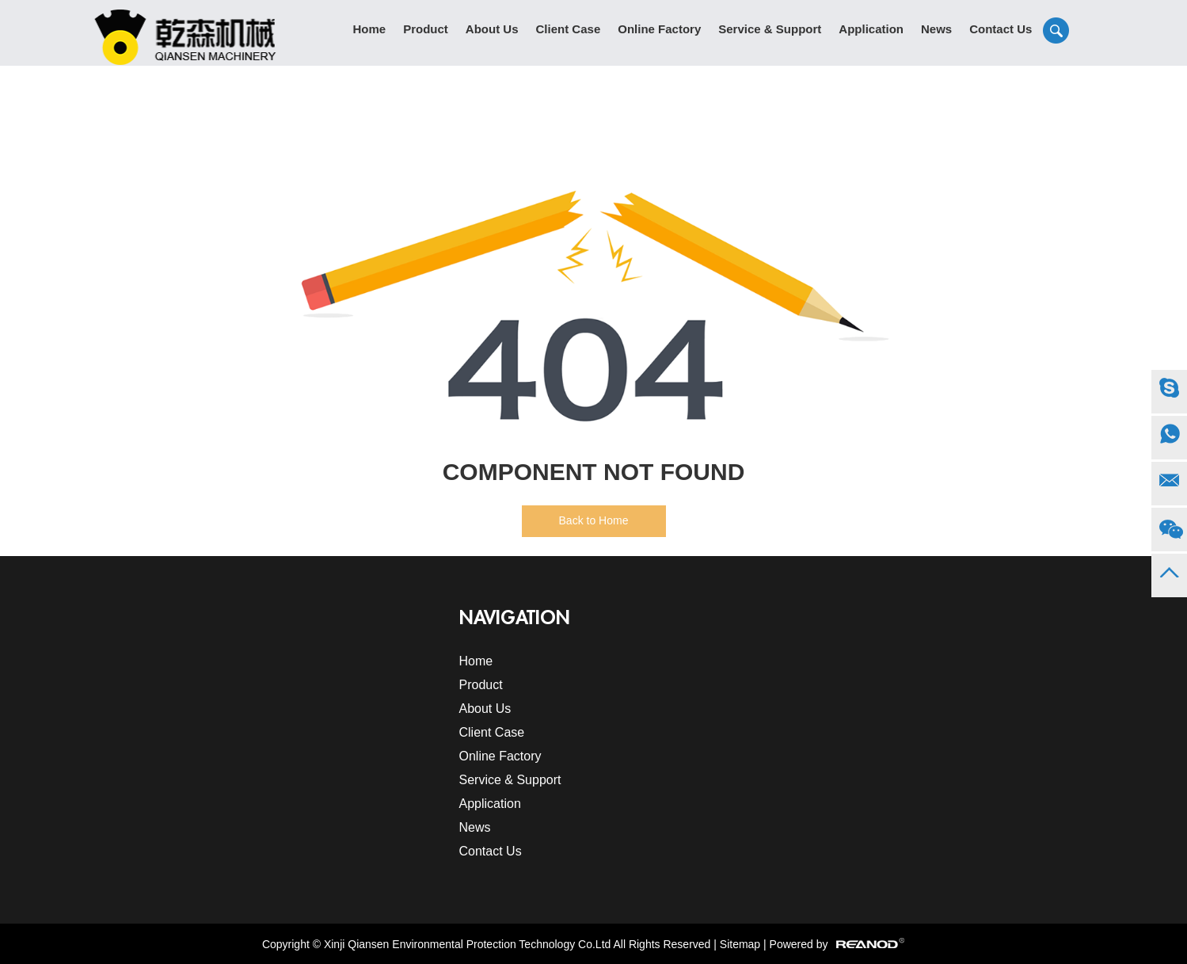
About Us (492, 29)
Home (369, 29)
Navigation (514, 617)
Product (425, 29)
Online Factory (659, 29)
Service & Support (769, 29)
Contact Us (1000, 29)
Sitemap (740, 944)
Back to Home (594, 520)
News (936, 29)
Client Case (568, 29)
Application (871, 29)
